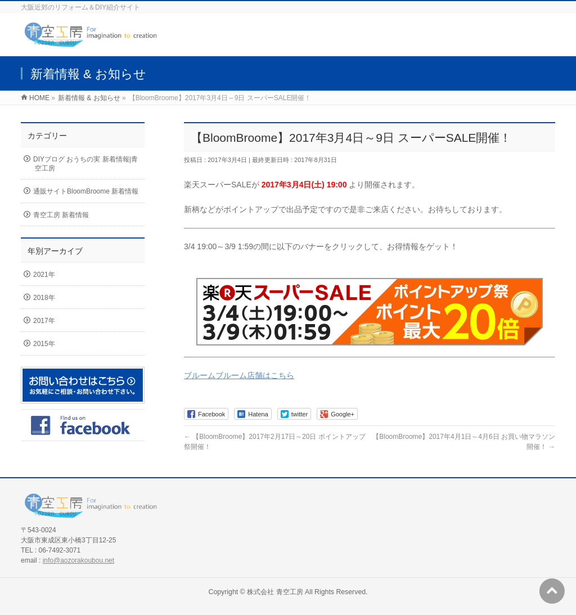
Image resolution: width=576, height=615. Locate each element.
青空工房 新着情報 (61, 215)
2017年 (44, 321)
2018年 (44, 298)
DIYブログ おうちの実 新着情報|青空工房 (85, 163)
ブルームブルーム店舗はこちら (239, 375)
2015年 (44, 344)
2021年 (44, 275)
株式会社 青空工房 (275, 592)
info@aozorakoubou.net (78, 560)
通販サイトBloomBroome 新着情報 (85, 191)
